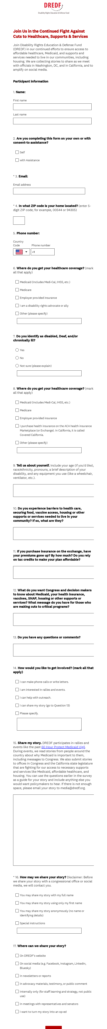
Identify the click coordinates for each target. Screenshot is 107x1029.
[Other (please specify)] (50, 309)
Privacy (46, 1021)
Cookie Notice (58, 1021)
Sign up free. (69, 1005)
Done (53, 986)
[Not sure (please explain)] (50, 358)
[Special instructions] (50, 892)
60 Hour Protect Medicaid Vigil (63, 708)
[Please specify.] (50, 689)
